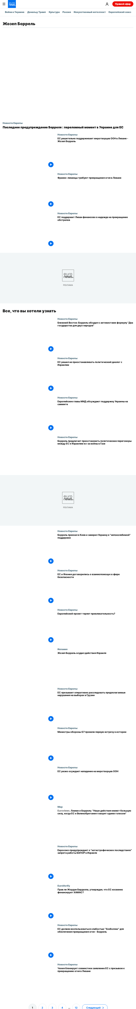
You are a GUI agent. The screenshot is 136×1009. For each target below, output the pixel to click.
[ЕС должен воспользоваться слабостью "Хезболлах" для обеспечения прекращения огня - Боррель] (95, 943)
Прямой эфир (123, 3)
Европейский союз (120, 12)
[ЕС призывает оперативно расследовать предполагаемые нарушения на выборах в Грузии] (95, 707)
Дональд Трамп (36, 12)
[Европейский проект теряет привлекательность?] (95, 628)
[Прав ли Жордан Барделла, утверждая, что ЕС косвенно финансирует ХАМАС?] (95, 904)
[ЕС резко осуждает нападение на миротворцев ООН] (95, 785)
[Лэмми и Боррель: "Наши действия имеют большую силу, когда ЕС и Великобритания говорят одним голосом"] (95, 825)
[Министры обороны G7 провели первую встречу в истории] (95, 746)
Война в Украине (14, 12)
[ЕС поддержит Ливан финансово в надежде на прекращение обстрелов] (95, 231)
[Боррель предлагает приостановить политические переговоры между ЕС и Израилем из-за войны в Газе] (95, 455)
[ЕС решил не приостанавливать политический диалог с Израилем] (95, 376)
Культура (54, 12)
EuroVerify (64, 885)
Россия (66, 12)
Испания (62, 649)
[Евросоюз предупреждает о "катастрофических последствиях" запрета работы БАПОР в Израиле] (95, 864)
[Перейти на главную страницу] (12, 4)
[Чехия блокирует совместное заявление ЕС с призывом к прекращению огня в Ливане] (95, 982)
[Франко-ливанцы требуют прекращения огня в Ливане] (95, 192)
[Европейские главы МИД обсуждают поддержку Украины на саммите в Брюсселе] (95, 416)
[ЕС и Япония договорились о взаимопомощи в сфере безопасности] (95, 588)
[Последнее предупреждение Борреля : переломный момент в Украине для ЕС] (68, 127)
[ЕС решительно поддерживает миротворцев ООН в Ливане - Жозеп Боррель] (95, 153)
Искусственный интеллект (90, 12)
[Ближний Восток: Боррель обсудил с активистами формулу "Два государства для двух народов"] (95, 337)
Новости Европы (13, 123)
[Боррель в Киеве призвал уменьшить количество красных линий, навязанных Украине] (95, 549)
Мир (60, 806)
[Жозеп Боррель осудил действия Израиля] (95, 667)
